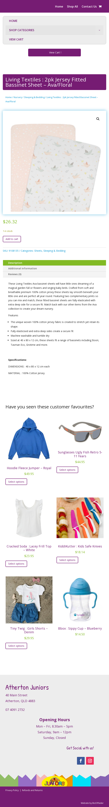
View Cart (54, 52)
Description (15, 262)
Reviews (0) (14, 274)
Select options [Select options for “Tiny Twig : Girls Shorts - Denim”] (16, 645)
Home (59, 6)
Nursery (18, 97)
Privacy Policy (12, 790)
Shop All (72, 6)
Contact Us (89, 6)
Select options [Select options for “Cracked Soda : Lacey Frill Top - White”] (16, 563)
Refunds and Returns (32, 790)
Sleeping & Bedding (34, 97)
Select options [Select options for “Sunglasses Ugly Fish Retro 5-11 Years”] (67, 469)
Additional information (22, 268)
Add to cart (12, 239)
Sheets (38, 250)
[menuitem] (55, 21)
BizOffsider (98, 803)
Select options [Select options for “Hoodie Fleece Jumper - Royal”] (16, 481)
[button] (98, 119)
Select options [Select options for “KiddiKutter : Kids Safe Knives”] (67, 560)
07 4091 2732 (15, 710)
